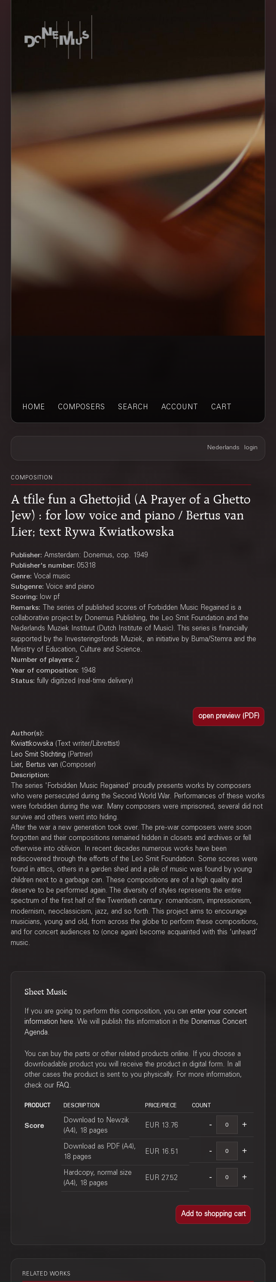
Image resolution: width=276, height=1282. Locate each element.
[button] (228, 716)
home (33, 407)
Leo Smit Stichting (38, 754)
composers (81, 407)
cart (221, 407)
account (179, 407)
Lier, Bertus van (34, 765)
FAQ (63, 1085)
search (133, 407)
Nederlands (223, 448)
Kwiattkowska (32, 744)
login (251, 448)
